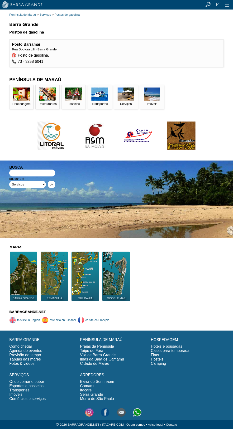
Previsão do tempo (25, 355)
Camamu (87, 386)
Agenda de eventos (25, 351)
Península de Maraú (22, 14)
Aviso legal (155, 424)
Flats (155, 355)
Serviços (45, 14)
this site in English (24, 320)
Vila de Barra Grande (98, 355)
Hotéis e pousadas (166, 346)
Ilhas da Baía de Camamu (102, 359)
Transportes (19, 390)
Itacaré (86, 390)
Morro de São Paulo (97, 399)
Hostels (157, 359)
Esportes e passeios (26, 386)
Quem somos (135, 424)
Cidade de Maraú (94, 363)
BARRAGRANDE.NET (27, 312)
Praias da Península (97, 346)
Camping (158, 363)
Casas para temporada (170, 351)
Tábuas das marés (25, 359)
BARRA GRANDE (24, 340)
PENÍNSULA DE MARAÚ (101, 340)
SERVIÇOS (19, 375)
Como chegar (20, 346)
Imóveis (15, 394)
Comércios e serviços (27, 399)
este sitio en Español (59, 320)
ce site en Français (93, 320)
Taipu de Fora (91, 351)
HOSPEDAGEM (164, 340)
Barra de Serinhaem (97, 382)
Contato (171, 424)
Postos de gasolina (67, 14)
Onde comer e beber (26, 382)
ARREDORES (92, 375)
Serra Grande (91, 394)
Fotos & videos (21, 363)
